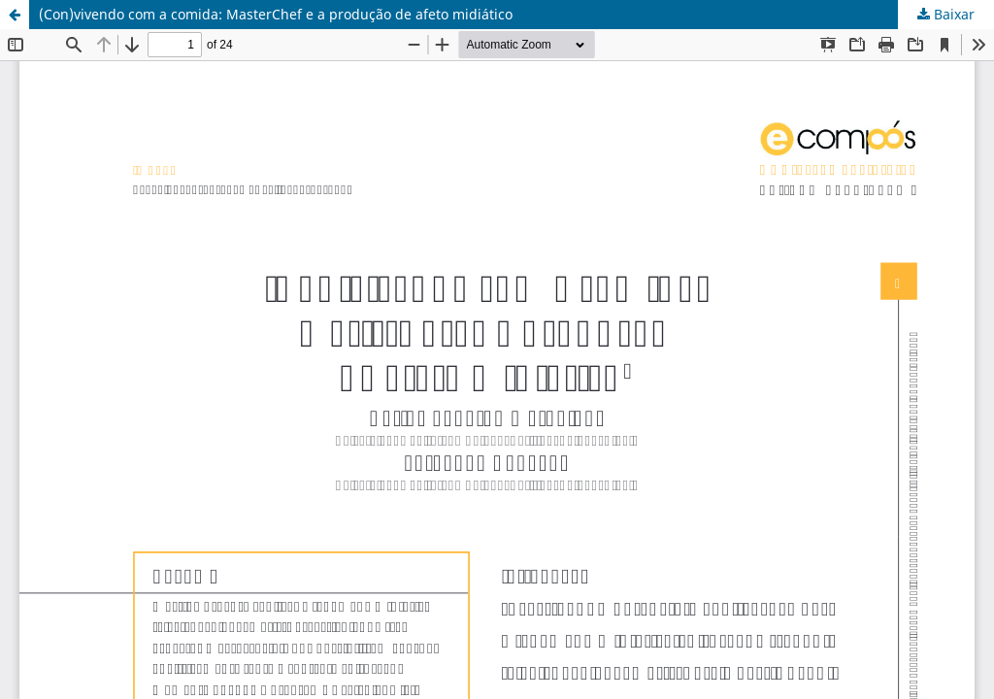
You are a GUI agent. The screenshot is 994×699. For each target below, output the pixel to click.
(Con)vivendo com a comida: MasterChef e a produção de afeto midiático (276, 14)
